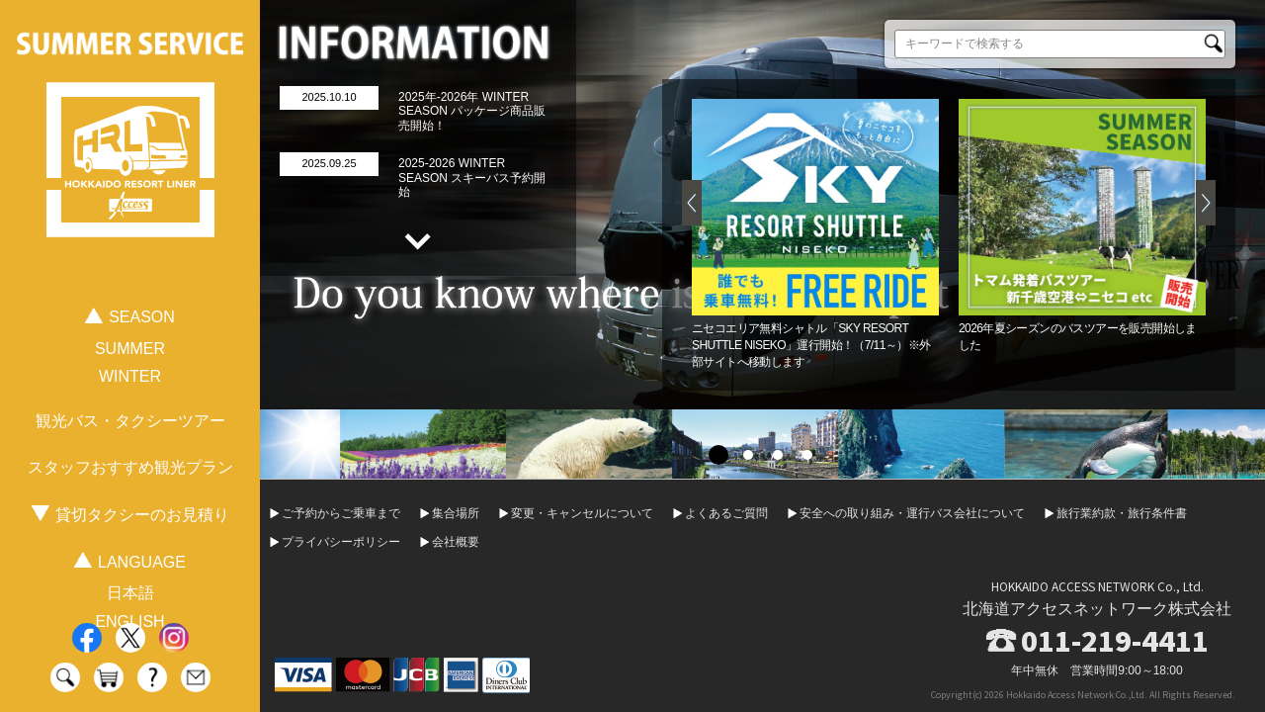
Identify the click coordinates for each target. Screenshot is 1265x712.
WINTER (130, 376)
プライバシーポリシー (341, 542)
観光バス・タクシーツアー (130, 420)
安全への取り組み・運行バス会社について (912, 513)
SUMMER (130, 348)
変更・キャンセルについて (582, 513)
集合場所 (455, 513)
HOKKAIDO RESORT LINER (130, 160)
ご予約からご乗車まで (341, 513)
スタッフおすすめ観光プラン (130, 467)
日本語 (130, 592)
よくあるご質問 (726, 513)
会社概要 (455, 542)
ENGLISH (129, 621)
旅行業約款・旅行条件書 (1121, 513)
